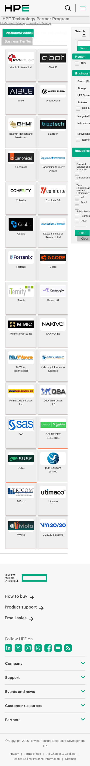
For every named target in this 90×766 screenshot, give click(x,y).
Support (45, 677)
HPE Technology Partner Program (36, 19)
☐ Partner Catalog (12, 23)
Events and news (45, 691)
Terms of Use (32, 753)
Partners (45, 719)
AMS (83, 63)
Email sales (19, 618)
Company (45, 663)
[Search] (68, 8)
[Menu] (82, 8)
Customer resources (45, 705)
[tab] (18, 33)
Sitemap (70, 758)
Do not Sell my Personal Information (37, 758)
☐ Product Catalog (38, 23)
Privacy (14, 753)
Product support (24, 607)
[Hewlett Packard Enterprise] (45, 578)
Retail (84, 202)
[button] (80, 33)
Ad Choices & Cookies (61, 753)
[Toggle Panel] (84, 35)
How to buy (19, 596)
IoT (82, 197)
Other (84, 221)
